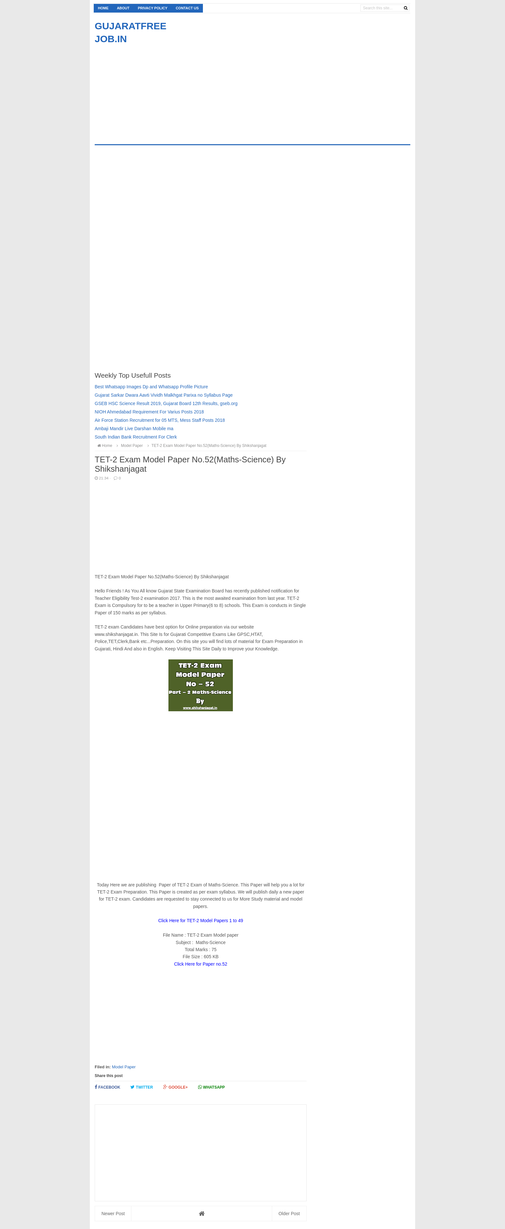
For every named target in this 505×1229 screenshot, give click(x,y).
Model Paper (124, 1066)
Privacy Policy (152, 8)
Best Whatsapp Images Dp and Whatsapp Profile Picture (151, 386)
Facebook (107, 1087)
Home (103, 8)
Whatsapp (211, 1087)
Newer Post (113, 1213)
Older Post (289, 1213)
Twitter (141, 1087)
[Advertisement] (149, 90)
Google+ (175, 1087)
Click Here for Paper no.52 (200, 964)
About (123, 8)
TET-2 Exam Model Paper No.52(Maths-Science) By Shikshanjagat (206, 445)
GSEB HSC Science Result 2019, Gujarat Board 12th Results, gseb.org (166, 403)
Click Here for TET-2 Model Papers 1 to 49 (200, 920)
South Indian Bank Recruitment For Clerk (136, 437)
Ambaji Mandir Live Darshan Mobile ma (134, 428)
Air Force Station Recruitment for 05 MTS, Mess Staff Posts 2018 (160, 420)
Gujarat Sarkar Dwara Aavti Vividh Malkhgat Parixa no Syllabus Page (164, 395)
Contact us (187, 8)
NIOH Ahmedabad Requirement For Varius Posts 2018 (149, 411)
